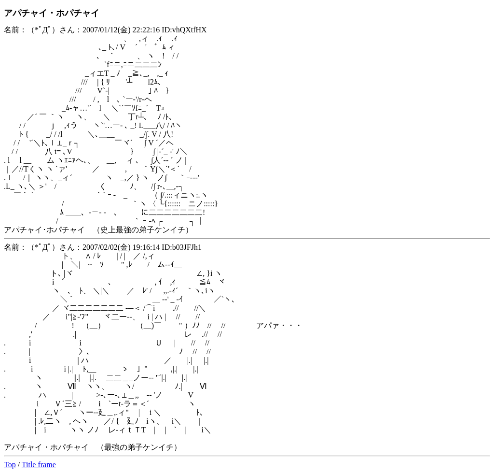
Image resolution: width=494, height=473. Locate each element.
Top (10, 464)
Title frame (39, 464)
